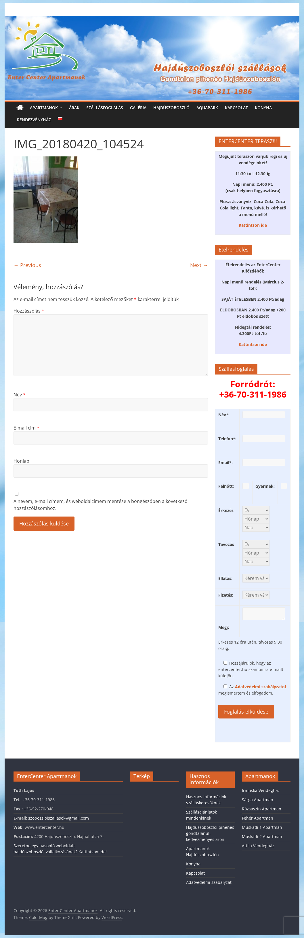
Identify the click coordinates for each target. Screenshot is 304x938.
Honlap (21, 461)
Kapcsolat (236, 107)
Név (20, 395)
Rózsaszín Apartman (261, 809)
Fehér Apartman (257, 818)
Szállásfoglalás (104, 107)
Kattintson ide (253, 225)
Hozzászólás (29, 311)
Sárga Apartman (257, 799)
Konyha (263, 107)
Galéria (138, 107)
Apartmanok (44, 107)
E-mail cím (26, 428)
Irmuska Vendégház (261, 790)
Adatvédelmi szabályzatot (260, 686)
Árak (74, 107)
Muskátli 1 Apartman (262, 827)
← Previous (27, 265)
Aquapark (207, 107)
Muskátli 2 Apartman (262, 836)
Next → (199, 265)
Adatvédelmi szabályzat (209, 882)
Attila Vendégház (258, 845)
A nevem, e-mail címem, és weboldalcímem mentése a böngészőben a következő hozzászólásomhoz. (101, 504)
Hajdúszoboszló (171, 107)
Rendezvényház (34, 119)
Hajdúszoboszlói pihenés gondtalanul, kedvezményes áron (210, 833)
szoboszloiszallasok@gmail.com (58, 818)
